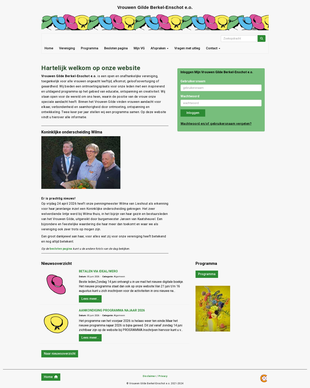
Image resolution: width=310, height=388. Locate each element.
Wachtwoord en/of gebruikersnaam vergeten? (216, 124)
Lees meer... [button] (90, 299)
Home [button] (51, 377)
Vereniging (67, 48)
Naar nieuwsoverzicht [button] (60, 353)
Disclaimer (149, 376)
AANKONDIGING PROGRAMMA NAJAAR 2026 (112, 310)
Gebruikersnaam (193, 81)
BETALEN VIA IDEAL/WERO (98, 271)
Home (48, 48)
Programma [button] (206, 274)
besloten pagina (61, 248)
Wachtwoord (190, 96)
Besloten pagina (116, 48)
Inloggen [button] (192, 113)
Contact (213, 48)
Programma (89, 48)
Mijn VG (139, 48)
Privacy (162, 376)
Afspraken (159, 48)
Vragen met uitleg (187, 48)
